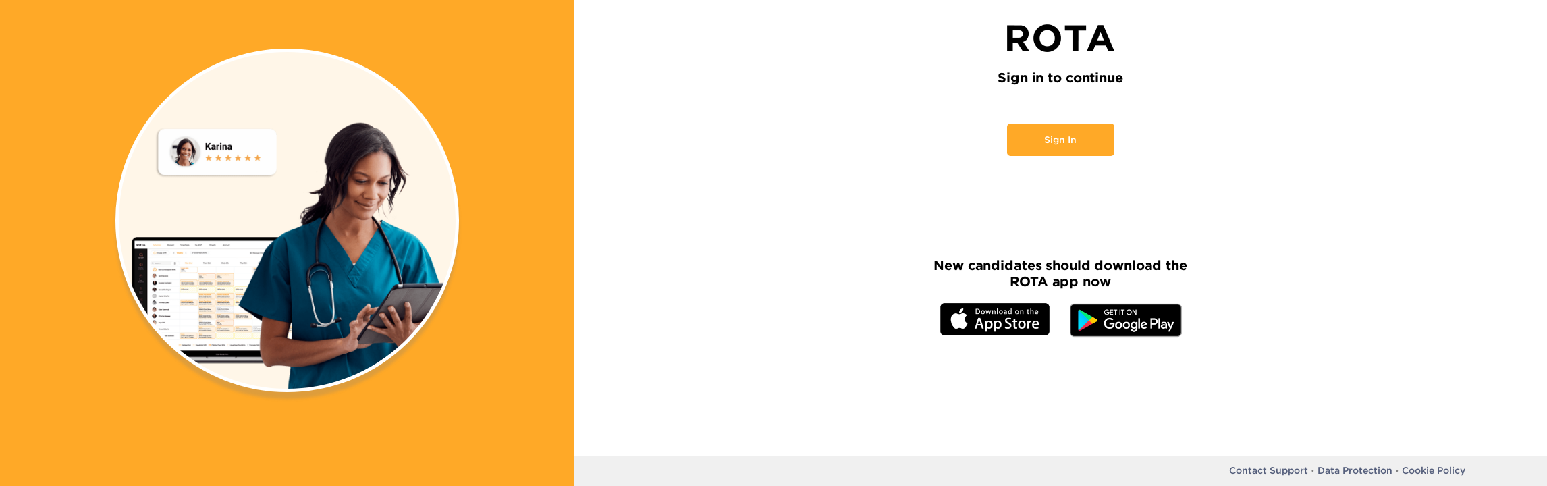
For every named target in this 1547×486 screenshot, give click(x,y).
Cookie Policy (1433, 470)
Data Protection (1355, 470)
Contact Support (1268, 470)
